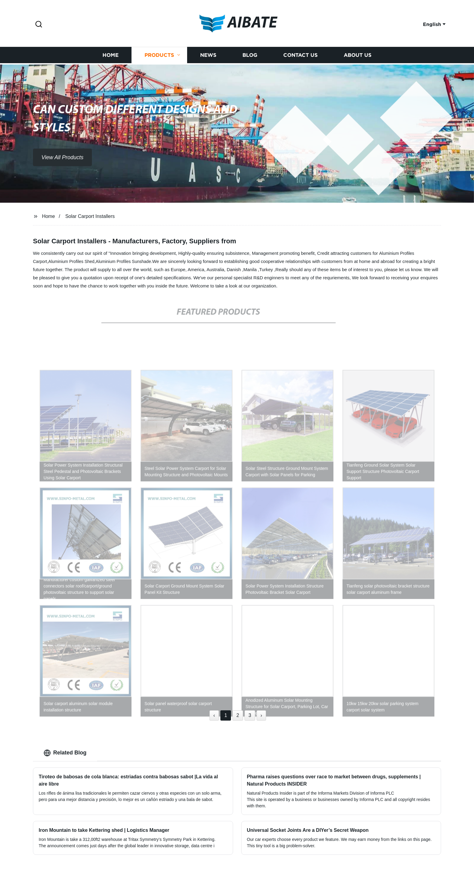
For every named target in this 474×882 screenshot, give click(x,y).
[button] (38, 24)
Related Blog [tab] (65, 753)
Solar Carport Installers (90, 216)
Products (159, 56)
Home (110, 56)
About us (358, 56)
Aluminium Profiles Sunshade (123, 261)
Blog (249, 56)
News (208, 56)
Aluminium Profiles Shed (71, 261)
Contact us (300, 56)
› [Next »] (261, 715)
